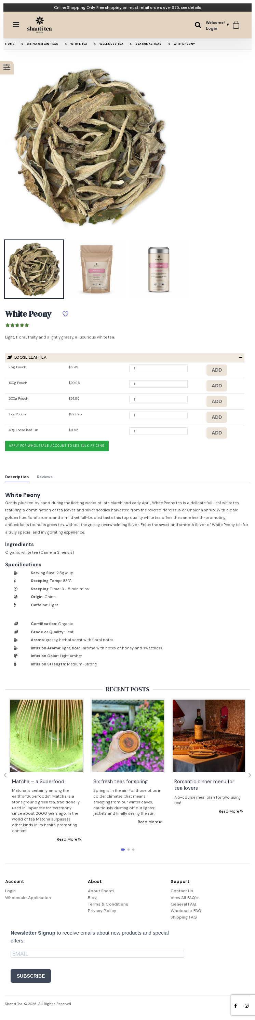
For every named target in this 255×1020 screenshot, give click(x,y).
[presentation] (5, 775)
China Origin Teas (42, 43)
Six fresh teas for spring (120, 781)
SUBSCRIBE (31, 976)
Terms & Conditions (108, 904)
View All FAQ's (185, 897)
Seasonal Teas (148, 43)
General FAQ (183, 904)
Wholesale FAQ (186, 910)
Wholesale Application (28, 897)
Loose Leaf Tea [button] (26, 357)
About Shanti (101, 891)
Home (10, 43)
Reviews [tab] (45, 476)
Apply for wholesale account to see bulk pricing (57, 446)
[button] (197, 25)
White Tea (79, 43)
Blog (92, 897)
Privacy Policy (102, 910)
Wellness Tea (111, 43)
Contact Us (182, 891)
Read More (69, 839)
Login (10, 891)
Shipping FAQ (184, 917)
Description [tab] (17, 476)
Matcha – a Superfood (38, 781)
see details (191, 7)
